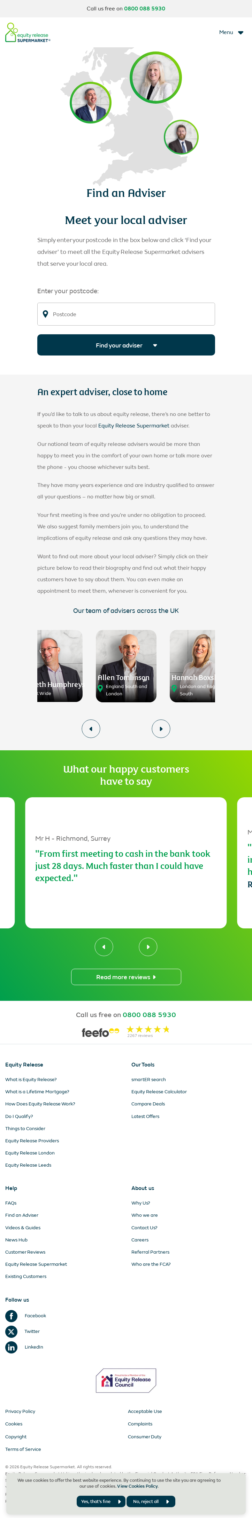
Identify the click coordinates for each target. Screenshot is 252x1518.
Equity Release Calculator (159, 1092)
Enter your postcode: (68, 291)
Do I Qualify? (19, 1116)
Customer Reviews (25, 1252)
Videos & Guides (22, 1228)
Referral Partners (150, 1252)
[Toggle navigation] (232, 32)
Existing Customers (25, 1276)
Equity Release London (30, 1153)
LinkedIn (24, 1347)
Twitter (22, 1331)
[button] (91, 728)
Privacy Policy (20, 1411)
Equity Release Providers (32, 1141)
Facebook (25, 1316)
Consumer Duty (144, 1437)
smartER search (148, 1079)
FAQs (10, 1203)
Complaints (140, 1424)
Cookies (13, 1424)
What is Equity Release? (31, 1079)
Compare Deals (148, 1104)
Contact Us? (144, 1228)
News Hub (16, 1240)
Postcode (64, 314)
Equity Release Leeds (28, 1165)
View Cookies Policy (137, 1486)
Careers (139, 1240)
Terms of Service (23, 1449)
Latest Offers (145, 1116)
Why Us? (140, 1203)
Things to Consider (25, 1129)
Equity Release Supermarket (133, 425)
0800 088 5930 (144, 8)
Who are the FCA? (151, 1264)
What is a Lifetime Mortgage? (37, 1092)
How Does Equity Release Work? (40, 1104)
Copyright (15, 1437)
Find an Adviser (21, 1215)
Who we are (144, 1215)
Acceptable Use (145, 1411)
